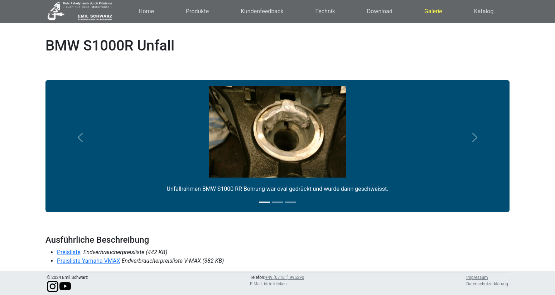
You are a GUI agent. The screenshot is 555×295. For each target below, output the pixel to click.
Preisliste (69, 252)
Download (379, 11)
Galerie (433, 11)
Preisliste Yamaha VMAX (88, 260)
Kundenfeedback (262, 11)
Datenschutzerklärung (487, 283)
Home (146, 11)
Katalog (484, 11)
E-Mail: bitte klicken (268, 283)
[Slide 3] (290, 202)
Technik (325, 11)
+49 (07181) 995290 (284, 277)
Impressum (477, 277)
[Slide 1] (264, 202)
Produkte (197, 11)
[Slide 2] (277, 202)
